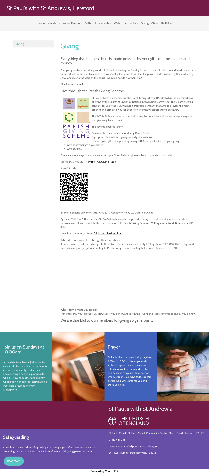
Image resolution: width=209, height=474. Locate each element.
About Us (130, 23)
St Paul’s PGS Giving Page (100, 161)
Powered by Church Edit (104, 471)
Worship (53, 23)
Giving (145, 23)
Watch (118, 23)
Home (41, 23)
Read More (14, 461)
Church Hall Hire (161, 23)
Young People (71, 23)
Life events (102, 23)
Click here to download (108, 233)
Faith (87, 23)
